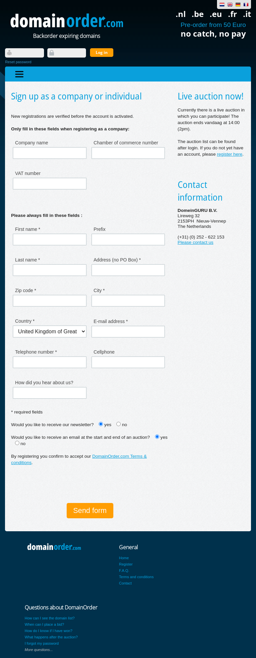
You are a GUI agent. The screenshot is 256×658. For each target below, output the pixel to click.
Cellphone (104, 352)
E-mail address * (111, 321)
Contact (125, 583)
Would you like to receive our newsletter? (52, 424)
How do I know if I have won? (48, 631)
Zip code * (25, 290)
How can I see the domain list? (50, 618)
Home (124, 558)
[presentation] (61, 485)
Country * (24, 321)
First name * (27, 229)
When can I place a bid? (44, 624)
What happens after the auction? (51, 637)
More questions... (39, 650)
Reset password (18, 62)
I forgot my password (42, 643)
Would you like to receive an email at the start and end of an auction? (80, 437)
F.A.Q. (124, 571)
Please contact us (195, 242)
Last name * (27, 259)
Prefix (100, 229)
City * (99, 290)
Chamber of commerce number (126, 142)
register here (229, 154)
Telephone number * (36, 352)
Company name (31, 142)
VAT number (27, 173)
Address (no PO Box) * (117, 259)
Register (126, 564)
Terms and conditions (136, 577)
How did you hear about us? (44, 382)
